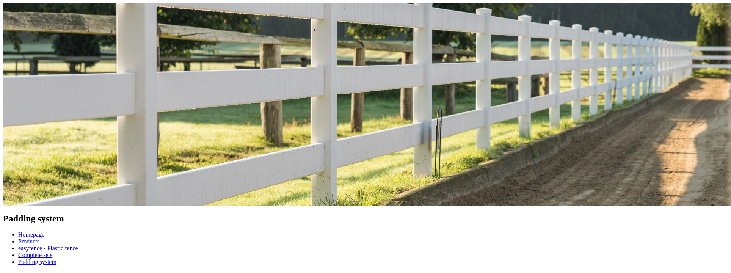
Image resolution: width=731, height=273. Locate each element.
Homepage (31, 234)
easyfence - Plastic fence (48, 248)
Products (28, 241)
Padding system (37, 262)
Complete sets (35, 255)
